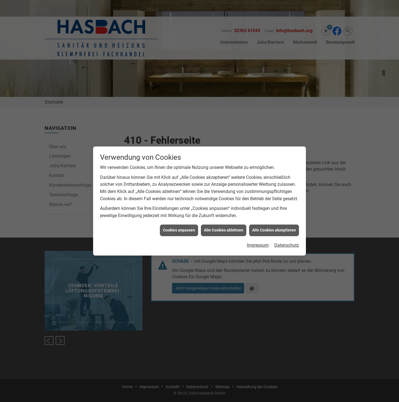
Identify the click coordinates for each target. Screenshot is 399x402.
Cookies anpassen (179, 224)
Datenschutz (286, 239)
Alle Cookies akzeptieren (274, 224)
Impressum (258, 239)
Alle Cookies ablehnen (223, 224)
